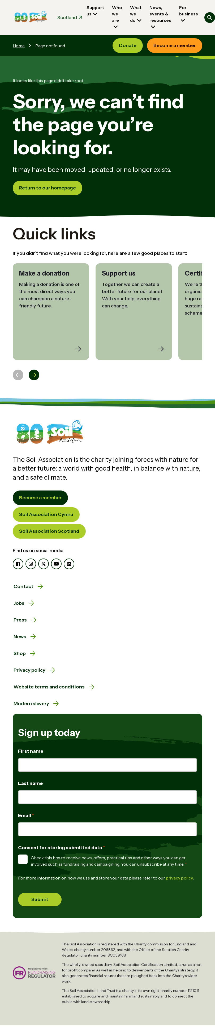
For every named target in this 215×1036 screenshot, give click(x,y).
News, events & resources (160, 14)
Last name (30, 783)
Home (19, 45)
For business (188, 10)
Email (25, 815)
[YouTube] (56, 564)
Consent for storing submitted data (60, 848)
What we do (135, 14)
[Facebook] (18, 564)
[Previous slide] (18, 375)
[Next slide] (34, 375)
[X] (43, 564)
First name (30, 751)
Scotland (67, 17)
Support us (95, 10)
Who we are (117, 14)
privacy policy (179, 878)
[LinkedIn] (69, 564)
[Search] (209, 17)
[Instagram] (30, 564)
